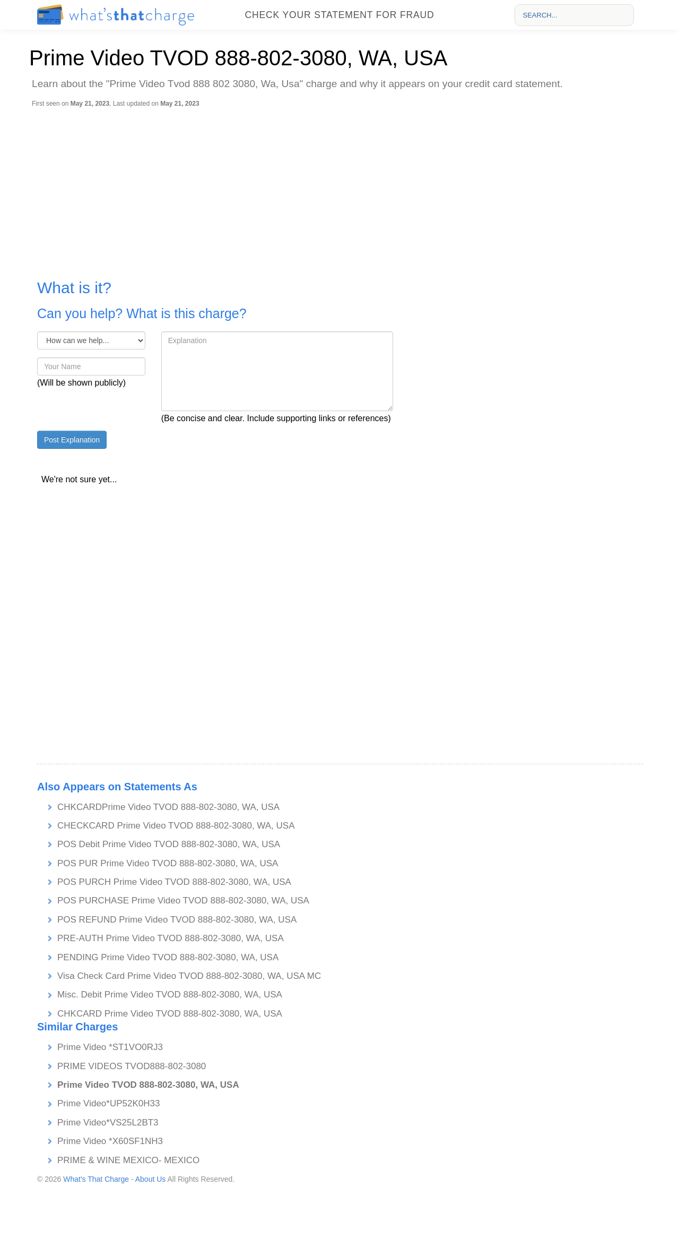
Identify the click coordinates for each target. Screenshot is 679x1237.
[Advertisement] (342, 187)
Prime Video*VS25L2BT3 (108, 1122)
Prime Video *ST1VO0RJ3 (110, 1047)
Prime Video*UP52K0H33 (108, 1103)
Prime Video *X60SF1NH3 (110, 1141)
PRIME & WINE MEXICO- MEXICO (128, 1160)
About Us (150, 1179)
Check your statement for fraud (339, 15)
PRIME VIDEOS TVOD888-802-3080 (131, 1066)
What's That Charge (96, 1179)
